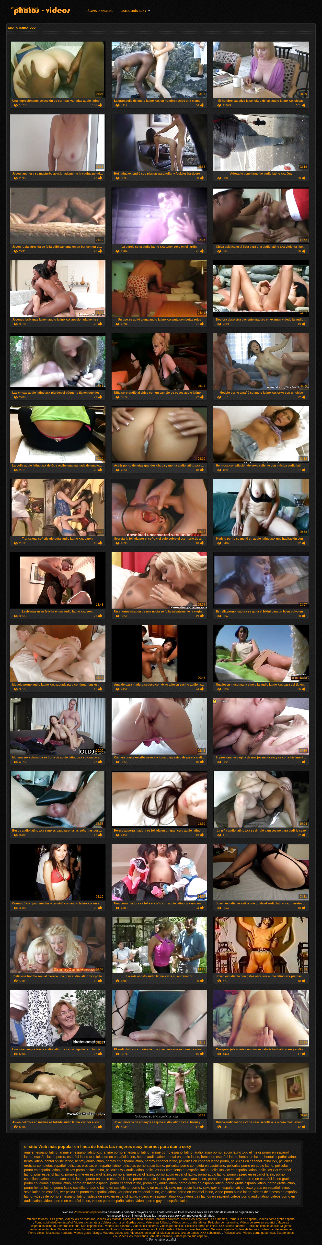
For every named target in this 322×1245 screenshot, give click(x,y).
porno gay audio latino (160, 1183)
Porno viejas (36, 1232)
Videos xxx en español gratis (101, 1229)
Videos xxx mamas (109, 1219)
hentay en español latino (124, 1161)
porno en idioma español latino (47, 1183)
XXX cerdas (166, 1229)
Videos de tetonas (247, 1229)
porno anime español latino (133, 1174)
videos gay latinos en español (206, 1196)
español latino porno (49, 1157)
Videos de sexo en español (258, 1222)
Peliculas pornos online (223, 1222)
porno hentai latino (38, 1187)
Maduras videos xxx (116, 1232)
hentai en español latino (219, 1157)
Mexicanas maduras (59, 1232)
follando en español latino (115, 1157)
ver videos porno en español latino (187, 1192)
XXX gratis (56, 1219)
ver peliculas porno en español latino (88, 1192)
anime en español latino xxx (80, 1152)
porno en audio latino (149, 1179)
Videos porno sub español (190, 1236)
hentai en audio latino (183, 1157)
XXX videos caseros (232, 1226)
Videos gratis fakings (87, 1232)
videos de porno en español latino (59, 1196)
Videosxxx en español (144, 1232)
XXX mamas (219, 1219)
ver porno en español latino (138, 1192)
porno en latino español (90, 1183)
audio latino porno (208, 1152)
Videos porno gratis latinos (189, 1222)
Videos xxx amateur (87, 1222)
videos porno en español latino (67, 1201)
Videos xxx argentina (195, 1219)
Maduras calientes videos (192, 1229)
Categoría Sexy (134, 11)
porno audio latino (211, 1174)
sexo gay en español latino (223, 1187)
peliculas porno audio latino (143, 1165)
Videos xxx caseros (118, 1226)
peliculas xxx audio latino (125, 1170)
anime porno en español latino (127, 1152)
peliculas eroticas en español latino (94, 1165)
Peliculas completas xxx (263, 1226)
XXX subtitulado (211, 1232)
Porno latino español (24, 8)
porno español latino (125, 1183)
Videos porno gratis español (277, 1219)
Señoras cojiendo (222, 1229)
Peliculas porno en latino (201, 1226)
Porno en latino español (138, 1219)
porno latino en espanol (149, 1187)
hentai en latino (251, 1157)
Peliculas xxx (233, 1232)
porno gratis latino (281, 1183)
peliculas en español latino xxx (254, 1161)
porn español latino (48, 1174)
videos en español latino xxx (160, 1196)
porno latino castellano (71, 1187)
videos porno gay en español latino (162, 1201)
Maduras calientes (167, 1219)
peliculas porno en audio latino (250, 1165)
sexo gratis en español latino (267, 1187)
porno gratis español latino (245, 1183)
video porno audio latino (233, 1192)
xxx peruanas (190, 1232)
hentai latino (33, 1161)
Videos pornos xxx (172, 1226)
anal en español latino (41, 1152)
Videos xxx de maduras (80, 1219)
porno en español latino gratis (267, 1179)
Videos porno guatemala (259, 1232)
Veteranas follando (158, 1222)
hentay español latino (161, 1161)
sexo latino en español (41, 1192)
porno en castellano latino (186, 1179)
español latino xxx (80, 1157)
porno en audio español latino (108, 1179)
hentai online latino (59, 1161)
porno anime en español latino (88, 1174)
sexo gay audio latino (185, 1187)
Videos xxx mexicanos (134, 1236)
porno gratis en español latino (201, 1183)
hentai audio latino (151, 1157)
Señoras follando (68, 1226)
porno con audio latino (67, 1179)
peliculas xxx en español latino (233, 1170)
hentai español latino (280, 1157)
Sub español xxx (92, 1226)
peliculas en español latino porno (204, 1161)
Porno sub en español (243, 1219)
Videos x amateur (69, 1229)
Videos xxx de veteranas (277, 1229)
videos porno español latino (113, 1201)
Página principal (99, 11)
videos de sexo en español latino (112, 1196)
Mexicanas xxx (170, 1232)
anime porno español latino (172, 1152)
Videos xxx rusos (114, 1222)
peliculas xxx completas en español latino (177, 1170)
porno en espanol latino (226, 1179)
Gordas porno (135, 1222)
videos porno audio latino (249, 1196)
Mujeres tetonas (37, 1219)
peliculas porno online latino (83, 1170)
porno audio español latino (176, 1174)
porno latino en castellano (110, 1187)
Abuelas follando (161, 1236)
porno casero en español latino (250, 1174)
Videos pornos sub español (139, 1229)
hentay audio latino (89, 1161)
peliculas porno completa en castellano (195, 1165)
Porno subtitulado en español (54, 1222)
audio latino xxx (235, 1152)
